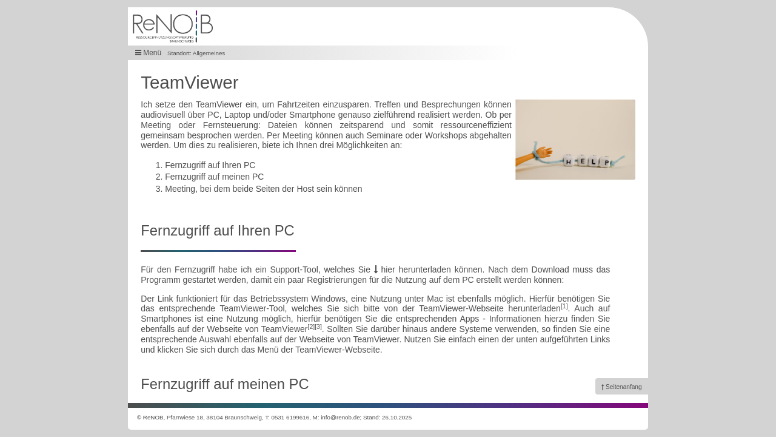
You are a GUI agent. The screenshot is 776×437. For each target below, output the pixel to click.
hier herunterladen (412, 269)
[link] (621, 386)
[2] (311, 326)
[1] (564, 306)
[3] (318, 326)
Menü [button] (148, 53)
